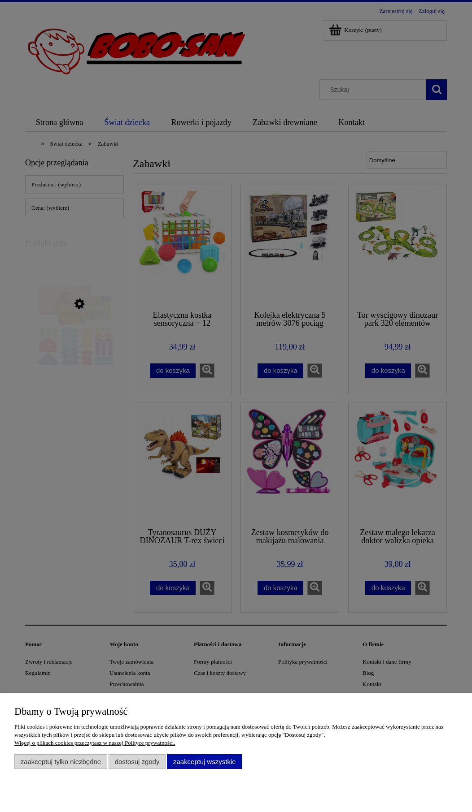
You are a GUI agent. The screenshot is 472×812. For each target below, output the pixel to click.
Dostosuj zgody (137, 761)
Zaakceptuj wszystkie (204, 761)
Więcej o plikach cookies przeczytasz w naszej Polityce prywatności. (94, 742)
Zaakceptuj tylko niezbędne (61, 761)
